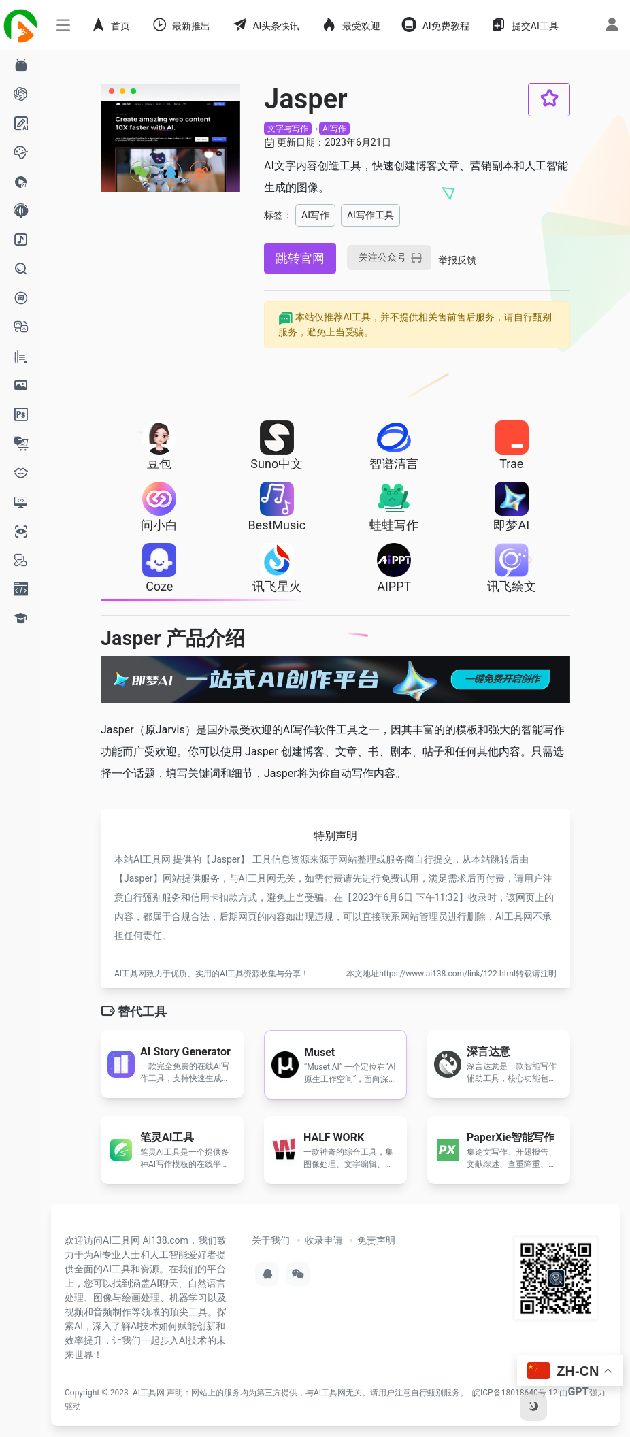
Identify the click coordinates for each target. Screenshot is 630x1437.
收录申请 (324, 1240)
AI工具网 (149, 1393)
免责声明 (376, 1240)
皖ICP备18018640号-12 (514, 1393)
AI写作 (334, 128)
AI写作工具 (370, 215)
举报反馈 (457, 259)
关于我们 (271, 1240)
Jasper (225, 859)
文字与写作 (287, 128)
